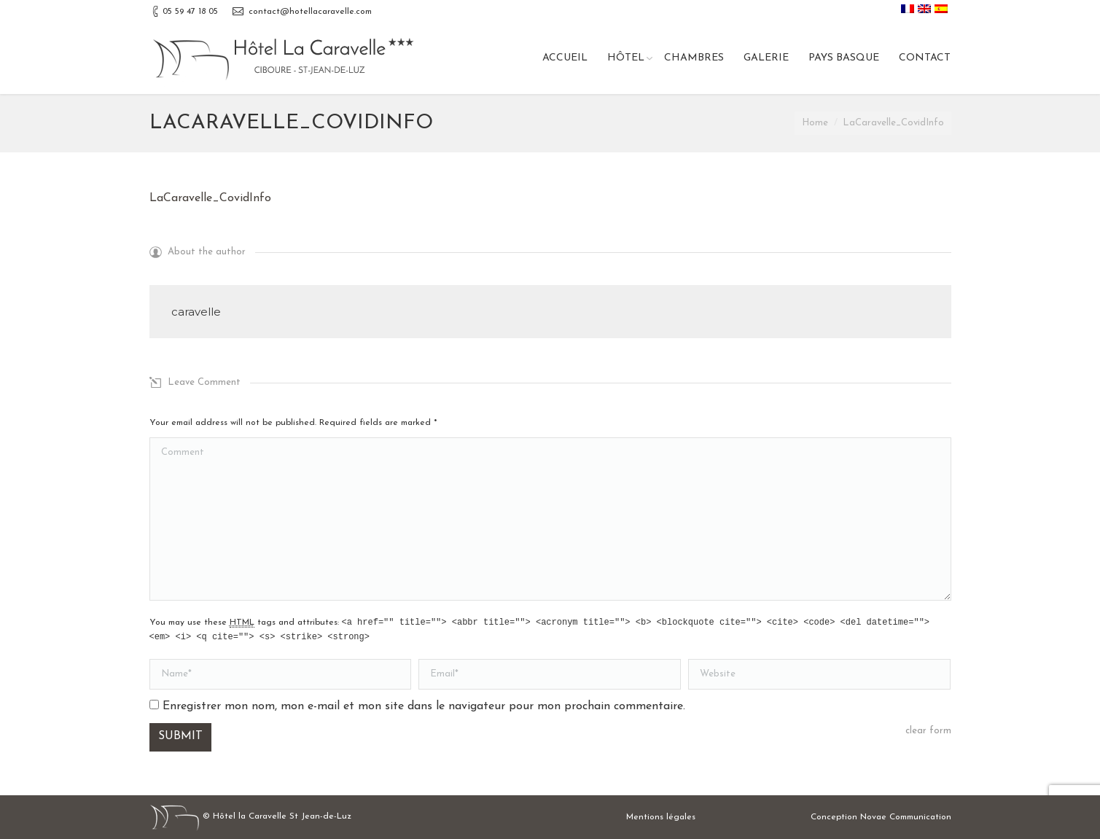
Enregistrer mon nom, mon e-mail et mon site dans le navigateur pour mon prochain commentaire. (424, 706)
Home (815, 123)
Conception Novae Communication (881, 817)
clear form (928, 730)
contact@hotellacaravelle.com (310, 11)
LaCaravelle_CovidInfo (210, 198)
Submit (180, 736)
